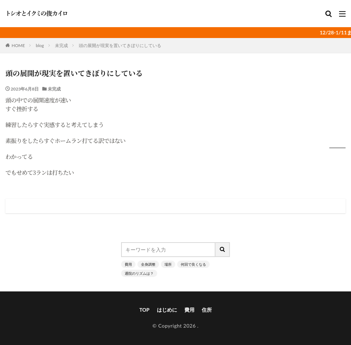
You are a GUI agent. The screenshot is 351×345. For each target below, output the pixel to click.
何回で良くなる (193, 264)
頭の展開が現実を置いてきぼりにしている (120, 45)
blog (40, 45)
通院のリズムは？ (139, 273)
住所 (207, 310)
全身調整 (148, 264)
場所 (168, 264)
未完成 (61, 45)
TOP (144, 310)
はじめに (167, 310)
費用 (128, 264)
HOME (18, 45)
